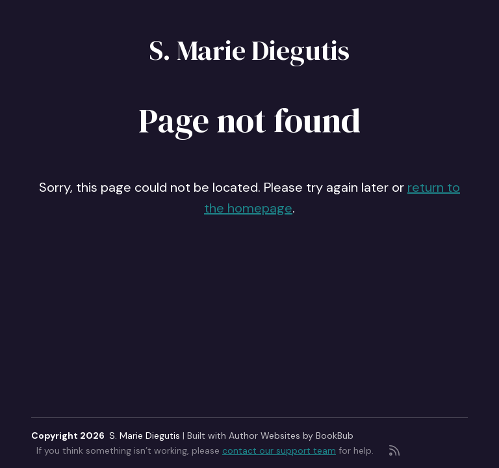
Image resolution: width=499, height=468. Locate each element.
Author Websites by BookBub (291, 435)
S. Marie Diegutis (249, 50)
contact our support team (279, 450)
